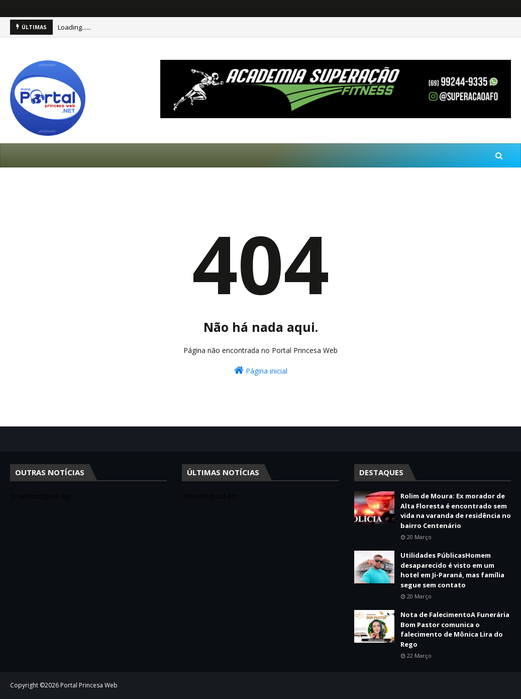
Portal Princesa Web (89, 685)
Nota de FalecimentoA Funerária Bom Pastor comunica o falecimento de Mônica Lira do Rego (454, 629)
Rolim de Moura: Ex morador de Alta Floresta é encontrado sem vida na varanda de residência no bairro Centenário (455, 510)
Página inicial (260, 370)
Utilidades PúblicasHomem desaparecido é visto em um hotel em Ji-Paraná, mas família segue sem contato (452, 570)
